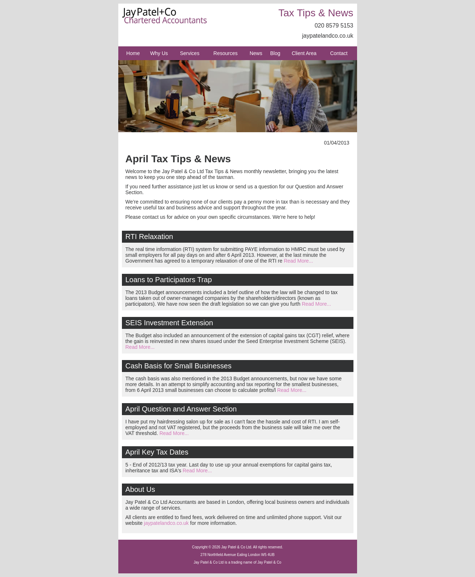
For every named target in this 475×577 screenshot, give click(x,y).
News (256, 53)
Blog (275, 53)
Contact (338, 53)
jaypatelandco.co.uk (327, 36)
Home (133, 53)
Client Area (304, 53)
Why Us (159, 53)
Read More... (298, 261)
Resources (225, 53)
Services (189, 53)
